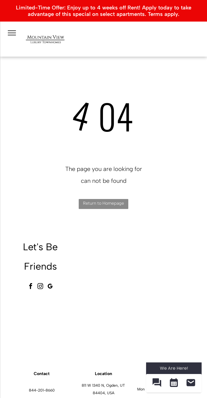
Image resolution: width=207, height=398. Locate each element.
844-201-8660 (42, 390)
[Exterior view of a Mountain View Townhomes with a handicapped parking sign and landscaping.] (106, 267)
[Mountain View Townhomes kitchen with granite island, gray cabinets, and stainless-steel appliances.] (165, 327)
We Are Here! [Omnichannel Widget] (174, 368)
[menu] (12, 33)
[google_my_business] (50, 287)
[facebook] (30, 287)
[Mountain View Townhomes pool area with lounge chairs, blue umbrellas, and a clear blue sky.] (165, 267)
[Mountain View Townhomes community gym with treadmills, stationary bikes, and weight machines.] (106, 327)
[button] (156, 383)
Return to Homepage (103, 203)
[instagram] (40, 287)
